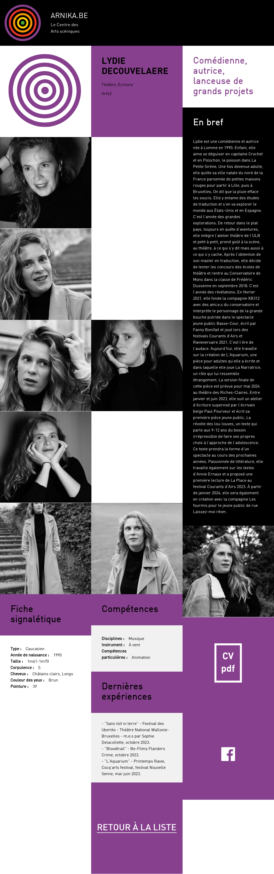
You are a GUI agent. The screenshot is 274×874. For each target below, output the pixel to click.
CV (228, 663)
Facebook (228, 754)
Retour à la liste (137, 828)
